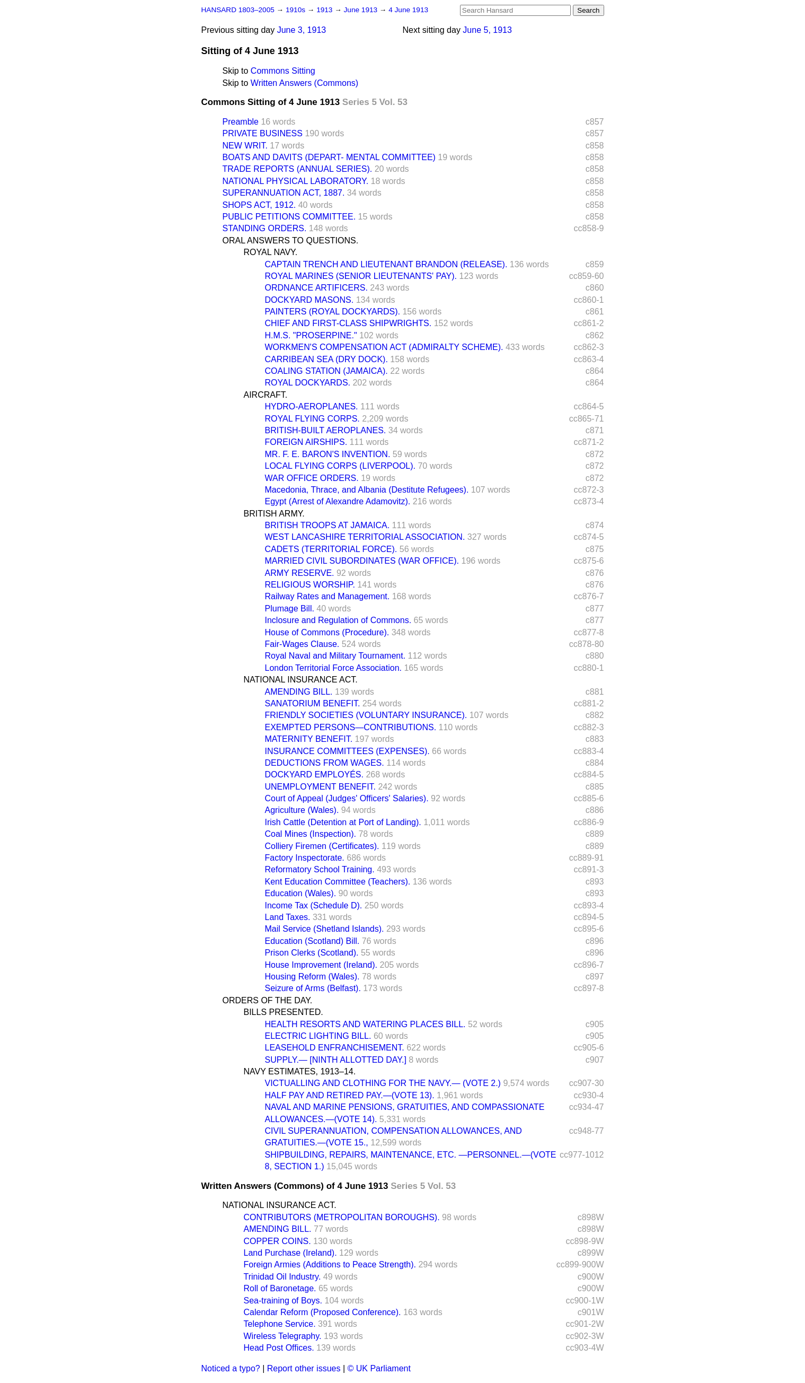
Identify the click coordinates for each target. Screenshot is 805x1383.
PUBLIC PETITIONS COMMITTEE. (289, 216)
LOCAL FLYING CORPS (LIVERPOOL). (340, 465)
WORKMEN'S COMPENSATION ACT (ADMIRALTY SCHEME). (384, 347)
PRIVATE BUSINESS (263, 133)
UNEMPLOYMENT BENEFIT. (320, 786)
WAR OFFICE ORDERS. (312, 478)
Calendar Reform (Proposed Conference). (322, 1312)
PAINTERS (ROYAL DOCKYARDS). (332, 311)
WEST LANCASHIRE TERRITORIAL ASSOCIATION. (365, 536)
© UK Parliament (379, 1368)
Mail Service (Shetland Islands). (324, 928)
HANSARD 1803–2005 (238, 10)
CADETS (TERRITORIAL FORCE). (331, 549)
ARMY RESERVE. (299, 572)
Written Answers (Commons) (304, 82)
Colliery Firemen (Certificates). (322, 846)
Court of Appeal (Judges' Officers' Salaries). (347, 798)
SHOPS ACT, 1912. (259, 204)
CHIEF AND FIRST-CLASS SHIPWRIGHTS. (348, 323)
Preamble (241, 121)
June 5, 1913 (487, 29)
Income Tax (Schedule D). (313, 905)
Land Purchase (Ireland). (290, 1252)
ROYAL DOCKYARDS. (308, 382)
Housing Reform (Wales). (312, 976)
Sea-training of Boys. (283, 1300)
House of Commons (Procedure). (327, 632)
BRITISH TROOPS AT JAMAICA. (327, 525)
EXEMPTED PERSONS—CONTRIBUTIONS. (351, 727)
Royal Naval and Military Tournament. (335, 655)
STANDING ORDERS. (265, 228)
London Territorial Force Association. (333, 667)
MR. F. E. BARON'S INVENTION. (328, 454)
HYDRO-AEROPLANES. (311, 406)
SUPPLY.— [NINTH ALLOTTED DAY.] (335, 1059)
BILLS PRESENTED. (283, 1012)
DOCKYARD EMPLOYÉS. (314, 774)
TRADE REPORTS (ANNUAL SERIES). (298, 168)
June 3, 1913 (301, 29)
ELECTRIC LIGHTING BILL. (318, 1035)
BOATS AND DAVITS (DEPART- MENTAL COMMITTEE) (329, 157)
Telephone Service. (280, 1323)
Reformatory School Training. (320, 869)
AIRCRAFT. (266, 394)
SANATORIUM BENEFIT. (312, 703)
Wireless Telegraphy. (283, 1336)
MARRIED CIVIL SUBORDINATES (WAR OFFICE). (362, 560)
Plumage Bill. (289, 608)
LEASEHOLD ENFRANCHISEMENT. (334, 1047)
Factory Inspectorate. (304, 857)
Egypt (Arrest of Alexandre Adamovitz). (338, 501)
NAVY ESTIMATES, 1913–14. (300, 1071)
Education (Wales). (301, 893)
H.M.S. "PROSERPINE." (311, 335)
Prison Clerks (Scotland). (312, 952)
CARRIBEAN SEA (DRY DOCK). (326, 359)
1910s (296, 10)
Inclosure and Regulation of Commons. (338, 620)
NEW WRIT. (245, 145)
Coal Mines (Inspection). (311, 833)
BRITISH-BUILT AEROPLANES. (325, 430)
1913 (325, 10)
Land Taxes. (288, 917)
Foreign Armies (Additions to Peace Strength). (330, 1264)
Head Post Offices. (279, 1347)
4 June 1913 (408, 10)
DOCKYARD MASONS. (309, 299)
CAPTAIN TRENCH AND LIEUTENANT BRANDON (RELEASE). (386, 264)
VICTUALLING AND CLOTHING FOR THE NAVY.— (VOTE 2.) (383, 1083)
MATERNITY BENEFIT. (309, 738)
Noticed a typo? (230, 1368)
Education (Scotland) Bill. (312, 941)
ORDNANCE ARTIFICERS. (316, 287)
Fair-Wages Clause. (302, 644)
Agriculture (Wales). (302, 810)
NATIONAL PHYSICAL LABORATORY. (296, 181)
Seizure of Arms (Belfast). (313, 988)
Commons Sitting (283, 70)
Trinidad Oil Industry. (282, 1276)
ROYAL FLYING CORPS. (312, 418)
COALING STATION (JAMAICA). (326, 370)
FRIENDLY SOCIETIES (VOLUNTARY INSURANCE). (366, 715)
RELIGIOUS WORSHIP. (310, 584)
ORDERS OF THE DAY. (268, 1000)
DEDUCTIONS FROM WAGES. (324, 762)
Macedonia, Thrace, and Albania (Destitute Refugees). (367, 489)
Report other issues (304, 1368)
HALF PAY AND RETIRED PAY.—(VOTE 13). (350, 1095)
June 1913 (361, 10)
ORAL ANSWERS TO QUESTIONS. (291, 240)
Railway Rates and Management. (327, 596)
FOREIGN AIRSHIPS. (306, 442)
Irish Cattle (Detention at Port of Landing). (343, 822)
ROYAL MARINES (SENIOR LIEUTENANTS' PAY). (361, 276)
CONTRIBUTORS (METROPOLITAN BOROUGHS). (342, 1217)
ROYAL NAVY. (271, 252)
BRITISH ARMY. (274, 513)
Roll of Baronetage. (280, 1288)
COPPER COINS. (277, 1241)
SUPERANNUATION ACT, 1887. (284, 192)
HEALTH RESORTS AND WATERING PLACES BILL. (365, 1024)
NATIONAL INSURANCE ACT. (301, 679)
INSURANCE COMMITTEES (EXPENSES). (347, 751)
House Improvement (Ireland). (321, 964)
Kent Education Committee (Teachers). (338, 881)
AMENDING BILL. (299, 691)
